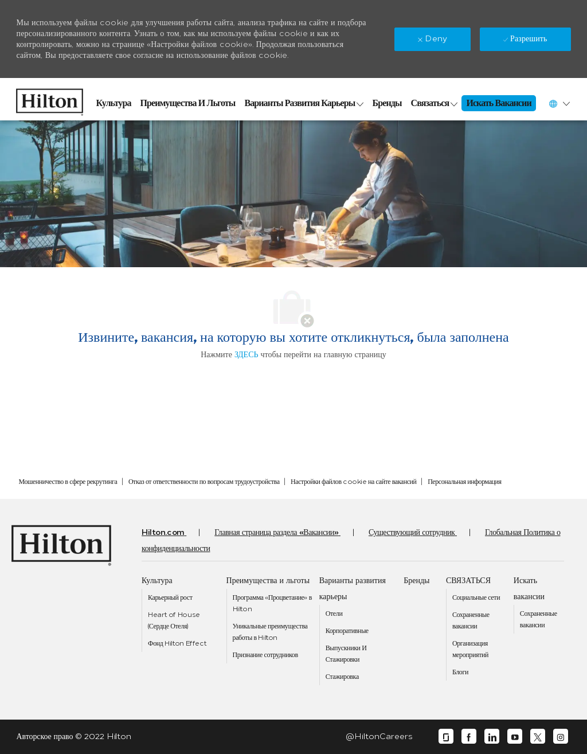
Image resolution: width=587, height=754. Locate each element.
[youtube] (515, 736)
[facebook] (469, 736)
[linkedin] (492, 736)
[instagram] (561, 736)
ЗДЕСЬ (246, 355)
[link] (49, 99)
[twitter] (538, 736)
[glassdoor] (446, 736)
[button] (559, 103)
